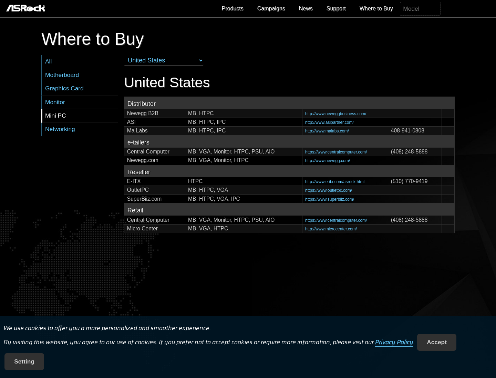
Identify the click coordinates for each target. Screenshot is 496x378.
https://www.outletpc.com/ (328, 190)
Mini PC (55, 115)
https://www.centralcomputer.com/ (336, 152)
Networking (60, 129)
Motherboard (62, 74)
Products (233, 8)
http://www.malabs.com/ (327, 131)
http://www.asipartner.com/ (329, 122)
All (48, 61)
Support (336, 8)
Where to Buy (376, 8)
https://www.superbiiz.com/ (329, 199)
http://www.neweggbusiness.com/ (335, 113)
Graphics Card (64, 88)
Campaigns (271, 8)
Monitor (55, 102)
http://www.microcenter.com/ (331, 229)
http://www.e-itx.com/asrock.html (334, 181)
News (306, 8)
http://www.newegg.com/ (327, 160)
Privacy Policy (394, 342)
